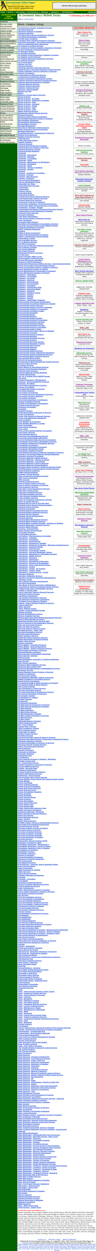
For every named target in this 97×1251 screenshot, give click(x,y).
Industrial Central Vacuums (28, 507)
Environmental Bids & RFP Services (8, 44)
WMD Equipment (6, 79)
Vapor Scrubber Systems (27, 1044)
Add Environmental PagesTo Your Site (8, 16)
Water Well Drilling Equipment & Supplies (34, 1180)
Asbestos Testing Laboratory (29, 86)
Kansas (20, 1246)
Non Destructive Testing (27, 676)
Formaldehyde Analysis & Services (31, 389)
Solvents (21, 944)
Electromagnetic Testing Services (31, 258)
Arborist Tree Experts (26, 73)
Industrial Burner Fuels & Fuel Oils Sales (33, 503)
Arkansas (35, 1244)
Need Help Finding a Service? (84, 532)
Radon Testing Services (27, 821)
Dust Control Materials (26, 249)
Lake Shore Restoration (27, 583)
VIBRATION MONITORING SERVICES (84, 493)
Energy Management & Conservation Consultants (37, 271)
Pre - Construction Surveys (28, 763)
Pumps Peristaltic (24, 795)
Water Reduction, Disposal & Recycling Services (36, 1122)
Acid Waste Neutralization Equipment (32, 37)
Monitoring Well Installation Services (32, 665)
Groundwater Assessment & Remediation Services (37, 442)
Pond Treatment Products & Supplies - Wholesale (37, 759)
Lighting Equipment (7, 106)
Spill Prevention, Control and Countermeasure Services (39, 957)
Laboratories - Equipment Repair (30, 547)
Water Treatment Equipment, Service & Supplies (36, 1128)
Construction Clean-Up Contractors (31, 202)
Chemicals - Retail (25, 166)
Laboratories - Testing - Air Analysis (31, 569)
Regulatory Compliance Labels (30, 843)
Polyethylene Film (25, 756)
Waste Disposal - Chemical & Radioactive (33, 1057)
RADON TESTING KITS (84, 319)
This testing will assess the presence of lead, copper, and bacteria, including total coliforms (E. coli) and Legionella (84, 235)
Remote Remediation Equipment (30, 857)
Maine (36, 1246)
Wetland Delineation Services (29, 1197)
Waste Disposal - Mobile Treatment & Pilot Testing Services (40, 1075)
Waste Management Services (29, 1093)
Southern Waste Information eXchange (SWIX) (84, 126)
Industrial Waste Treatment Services (31, 521)
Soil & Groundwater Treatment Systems (33, 904)
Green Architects (24, 420)
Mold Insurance (24, 658)
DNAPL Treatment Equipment (29, 229)
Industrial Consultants (26, 509)
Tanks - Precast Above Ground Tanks (32, 1015)
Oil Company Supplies (26, 696)
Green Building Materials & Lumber (31, 423)
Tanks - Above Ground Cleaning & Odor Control (36, 991)
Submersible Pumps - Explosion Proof (32, 981)
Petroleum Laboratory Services (30, 741)
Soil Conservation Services (28, 908)
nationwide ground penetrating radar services (84, 336)
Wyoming (56, 1250)
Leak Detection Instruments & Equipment (33, 599)
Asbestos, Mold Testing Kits (84, 328)
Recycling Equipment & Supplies (30, 837)
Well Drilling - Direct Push (28, 1187)
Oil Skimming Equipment (27, 703)
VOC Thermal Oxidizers (27, 1051)
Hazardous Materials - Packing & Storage (33, 460)
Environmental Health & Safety (29, 329)
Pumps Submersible (25, 806)
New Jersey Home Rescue (84, 488)
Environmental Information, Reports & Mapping (36, 331)
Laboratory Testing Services (84, 519)
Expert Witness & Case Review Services (33, 367)
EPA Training (5, 65)
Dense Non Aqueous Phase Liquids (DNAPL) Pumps (38, 226)
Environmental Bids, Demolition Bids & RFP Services (84, 548)
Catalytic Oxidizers (25, 142)
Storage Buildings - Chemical (29, 968)
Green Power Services (26, 432)
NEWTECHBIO (84, 374)
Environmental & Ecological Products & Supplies (36, 304)
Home (2, 12)
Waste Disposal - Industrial (28, 1068)
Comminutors (23, 187)
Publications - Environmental (29, 775)
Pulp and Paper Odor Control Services (32, 777)
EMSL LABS (84, 328)
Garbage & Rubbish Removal (29, 402)
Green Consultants (25, 425)
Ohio (68, 1247)
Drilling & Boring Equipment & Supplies (33, 235)
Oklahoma (74, 1247)
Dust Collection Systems (27, 247)
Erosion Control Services (27, 364)
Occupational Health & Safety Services (32, 685)
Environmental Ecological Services (31, 322)
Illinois (85, 1244)
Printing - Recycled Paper (27, 768)
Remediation (5, 77)
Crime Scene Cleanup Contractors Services (34, 218)
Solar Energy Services (26, 937)
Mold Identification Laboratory (29, 652)
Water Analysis (23, 1104)
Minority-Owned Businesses (29, 634)
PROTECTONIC (84, 205)
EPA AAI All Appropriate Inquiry (30, 360)
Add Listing (20, 12)
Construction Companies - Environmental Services (37, 204)
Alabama (20, 1244)
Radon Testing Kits (84, 504)
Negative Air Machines (26, 674)
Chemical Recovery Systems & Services (33, 148)
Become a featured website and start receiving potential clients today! (84, 83)
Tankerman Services (26, 988)
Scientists (22, 877)
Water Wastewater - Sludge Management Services (37, 1164)
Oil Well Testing (24, 719)
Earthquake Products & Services (30, 253)
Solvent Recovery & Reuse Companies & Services (37, 941)
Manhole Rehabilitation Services (30, 614)
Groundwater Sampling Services (30, 451)
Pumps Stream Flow (25, 805)
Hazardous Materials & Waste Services (32, 458)
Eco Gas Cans (23, 255)
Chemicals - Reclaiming (27, 164)
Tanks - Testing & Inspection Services (32, 1017)
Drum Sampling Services (27, 240)
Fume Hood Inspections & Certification (33, 400)
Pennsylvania (86, 1247)
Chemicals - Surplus (25, 169)
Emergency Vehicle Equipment (29, 262)
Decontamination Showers (28, 222)
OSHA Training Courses (27, 730)
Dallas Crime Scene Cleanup (84, 113)
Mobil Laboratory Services (28, 636)
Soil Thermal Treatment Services (30, 922)
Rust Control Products (26, 866)
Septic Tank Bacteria (7, 142)
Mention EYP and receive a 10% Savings (84, 198)
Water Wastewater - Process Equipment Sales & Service (39, 1148)
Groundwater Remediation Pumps (31, 449)
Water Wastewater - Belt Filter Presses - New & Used (38, 1137)
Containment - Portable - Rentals (30, 207)
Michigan (57, 1246)
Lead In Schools (84, 185)
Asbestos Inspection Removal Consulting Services (37, 80)
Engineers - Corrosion (26, 278)
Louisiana (31, 1246)
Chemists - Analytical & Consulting (31, 173)
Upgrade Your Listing (7, 28)
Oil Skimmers (5, 67)
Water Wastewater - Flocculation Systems (34, 1140)
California (42, 1244)
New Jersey (32, 1247)
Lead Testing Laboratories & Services (32, 598)
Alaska (26, 1244)
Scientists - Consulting (26, 879)
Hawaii (77, 1244)
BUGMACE (84, 310)
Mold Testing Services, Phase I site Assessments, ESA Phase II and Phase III (84, 426)
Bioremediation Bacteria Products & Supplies (35, 119)
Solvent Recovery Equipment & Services (33, 942)
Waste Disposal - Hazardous (28, 1066)
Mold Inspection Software (27, 656)
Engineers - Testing (25, 298)
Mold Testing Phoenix (84, 215)
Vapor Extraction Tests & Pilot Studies (32, 1042)
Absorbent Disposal (25, 30)
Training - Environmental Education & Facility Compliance (40, 1030)
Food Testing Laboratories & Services (32, 385)
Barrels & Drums (24, 97)
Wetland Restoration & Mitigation (30, 1200)
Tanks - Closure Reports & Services (31, 995)
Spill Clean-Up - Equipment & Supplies (32, 953)
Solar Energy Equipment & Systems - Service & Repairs (39, 932)
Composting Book (25, 193)
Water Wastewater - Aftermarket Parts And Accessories (39, 1135)
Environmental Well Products (29, 358)
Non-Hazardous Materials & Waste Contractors (36, 677)
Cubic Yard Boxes (6, 115)
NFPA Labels (5, 97)
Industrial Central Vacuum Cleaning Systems (35, 505)
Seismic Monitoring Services (29, 886)
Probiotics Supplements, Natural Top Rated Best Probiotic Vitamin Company (84, 296)
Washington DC (76, 1249)
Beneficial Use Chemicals (84, 348)
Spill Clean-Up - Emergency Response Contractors (37, 952)
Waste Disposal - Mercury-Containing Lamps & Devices (39, 1073)
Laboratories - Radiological (28, 560)
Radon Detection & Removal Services (32, 814)
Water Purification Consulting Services (33, 1118)
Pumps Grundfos (24, 794)
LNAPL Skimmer (24, 607)
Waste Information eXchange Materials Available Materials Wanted (84, 128)
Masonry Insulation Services (29, 616)
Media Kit (55, 12)
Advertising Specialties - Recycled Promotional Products (39, 42)
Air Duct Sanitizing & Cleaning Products (33, 50)
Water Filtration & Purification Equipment (33, 1111)
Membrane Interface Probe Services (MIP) (34, 621)
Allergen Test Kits (24, 64)
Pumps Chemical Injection (28, 785)
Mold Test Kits (23, 661)
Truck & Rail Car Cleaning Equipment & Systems (36, 1037)
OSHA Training (5, 63)
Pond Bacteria (5, 140)
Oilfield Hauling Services (27, 723)
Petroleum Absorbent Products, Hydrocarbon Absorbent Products (43, 739)
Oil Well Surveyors (25, 717)
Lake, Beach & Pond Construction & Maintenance (37, 585)
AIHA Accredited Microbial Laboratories (33, 44)
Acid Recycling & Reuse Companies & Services (36, 35)
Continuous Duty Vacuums (28, 213)
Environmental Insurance (5, 56)
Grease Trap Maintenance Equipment (32, 418)
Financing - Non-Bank (26, 383)
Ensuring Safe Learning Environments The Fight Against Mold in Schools (84, 511)
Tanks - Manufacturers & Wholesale (31, 1010)
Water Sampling (6, 92)
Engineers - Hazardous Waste (29, 289)
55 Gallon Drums (6, 118)
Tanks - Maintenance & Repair (29, 1008)
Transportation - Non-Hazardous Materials (34, 1033)
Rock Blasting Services (27, 863)
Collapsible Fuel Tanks (26, 184)
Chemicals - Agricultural (27, 155)
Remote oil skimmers (26, 855)
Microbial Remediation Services (30, 632)
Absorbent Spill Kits (25, 33)
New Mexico (39, 1247)
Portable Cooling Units (26, 761)
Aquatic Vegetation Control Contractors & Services (37, 71)
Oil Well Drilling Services (27, 712)
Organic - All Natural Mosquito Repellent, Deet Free (84, 312)
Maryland (41, 1246)
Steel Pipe (22, 966)
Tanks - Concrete (24, 997)
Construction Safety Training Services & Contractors (38, 206)
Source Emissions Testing (28, 950)
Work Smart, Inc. (84, 334)
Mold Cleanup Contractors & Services (32, 650)
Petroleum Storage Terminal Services (32, 745)
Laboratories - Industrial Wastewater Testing (35, 552)
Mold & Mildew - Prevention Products (32, 645)
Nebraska (88, 1246)
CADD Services (24, 138)
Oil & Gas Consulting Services (29, 690)
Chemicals (22, 153)
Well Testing (22, 1193)
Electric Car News (84, 146)
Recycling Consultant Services (30, 832)
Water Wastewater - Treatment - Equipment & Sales (37, 1169)
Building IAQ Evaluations (27, 135)
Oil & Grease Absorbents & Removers (32, 694)
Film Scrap (22, 378)
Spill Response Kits (25, 959)
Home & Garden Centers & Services (31, 483)
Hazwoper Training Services (28, 474)
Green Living (23, 429)
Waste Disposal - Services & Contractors (33, 1089)
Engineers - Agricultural (27, 275)
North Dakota (63, 1247)
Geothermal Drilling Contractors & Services (34, 413)
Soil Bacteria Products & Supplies (31, 906)
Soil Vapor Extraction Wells (28, 928)
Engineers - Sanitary (26, 295)
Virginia (61, 1249)
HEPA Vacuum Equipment (28, 478)
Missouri (76, 1246)
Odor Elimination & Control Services (32, 688)
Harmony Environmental (84, 476)
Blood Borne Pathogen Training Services (33, 128)
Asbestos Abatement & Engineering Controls (35, 79)
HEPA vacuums (24, 480)
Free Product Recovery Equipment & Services (35, 394)
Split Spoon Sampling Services (30, 961)
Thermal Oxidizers (25, 1024)
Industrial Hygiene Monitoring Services (33, 512)
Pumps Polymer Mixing (27, 797)
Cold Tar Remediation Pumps (29, 182)
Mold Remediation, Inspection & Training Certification (38, 659)
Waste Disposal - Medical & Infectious (32, 1071)
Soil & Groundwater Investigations (31, 899)
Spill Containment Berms (27, 955)
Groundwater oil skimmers (28, 445)
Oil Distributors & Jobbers (28, 697)
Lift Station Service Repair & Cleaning (32, 601)
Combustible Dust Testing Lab (84, 393)
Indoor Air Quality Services (28, 501)
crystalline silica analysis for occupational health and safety (84, 273)
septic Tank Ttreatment (84, 470)
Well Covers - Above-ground (28, 1186)
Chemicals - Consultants (27, 158)
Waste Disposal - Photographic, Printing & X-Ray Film (38, 1082)
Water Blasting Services (27, 1106)
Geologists (22, 409)
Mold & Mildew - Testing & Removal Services (35, 648)
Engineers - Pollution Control (29, 293)
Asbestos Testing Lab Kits (84, 245)
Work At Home (84, 40)
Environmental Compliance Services (84, 56)
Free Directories (6, 26)
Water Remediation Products (29, 1124)
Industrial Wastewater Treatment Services (34, 525)
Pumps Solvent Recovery (27, 803)
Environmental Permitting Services (31, 338)
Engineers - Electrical (26, 280)
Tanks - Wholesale (25, 1022)
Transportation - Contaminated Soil (31, 1031)
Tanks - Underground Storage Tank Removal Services (38, 1019)
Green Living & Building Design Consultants (35, 431)
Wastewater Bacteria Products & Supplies (34, 1102)
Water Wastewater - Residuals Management (34, 1153)
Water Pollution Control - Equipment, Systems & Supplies (40, 1115)
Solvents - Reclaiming (26, 946)
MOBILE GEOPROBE (84, 107)
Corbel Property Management (84, 587)
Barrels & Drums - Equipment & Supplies (33, 100)
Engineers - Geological (26, 285)
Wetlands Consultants (26, 1202)
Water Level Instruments (27, 1113)
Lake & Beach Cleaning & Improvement (33, 581)
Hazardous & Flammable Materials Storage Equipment (38, 454)
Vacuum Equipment (7, 111)
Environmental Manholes (27, 336)
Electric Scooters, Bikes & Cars (30, 256)
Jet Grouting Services (26, 532)
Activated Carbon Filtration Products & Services (36, 40)
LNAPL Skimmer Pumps (27, 609)
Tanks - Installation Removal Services (32, 1004)
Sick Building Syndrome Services (31, 893)
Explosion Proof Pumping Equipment (32, 369)
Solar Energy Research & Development (33, 935)
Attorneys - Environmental (28, 89)
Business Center (6, 24)
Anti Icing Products (25, 66)
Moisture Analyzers (25, 643)
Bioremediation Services (27, 124)
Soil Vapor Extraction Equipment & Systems (35, 924)
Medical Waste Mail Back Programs (31, 619)
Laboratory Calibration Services (30, 576)
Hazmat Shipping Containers (29, 471)
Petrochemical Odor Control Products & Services (36, 737)
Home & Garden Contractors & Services (33, 485)
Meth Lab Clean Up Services (29, 627)
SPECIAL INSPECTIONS (84, 281)
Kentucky (25, 1246)
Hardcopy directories (28, 1243)
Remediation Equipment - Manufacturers (33, 844)
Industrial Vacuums (25, 518)
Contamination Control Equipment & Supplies (35, 211)
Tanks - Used (23, 1020)
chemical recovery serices (84, 152)
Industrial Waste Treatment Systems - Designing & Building (40, 523)
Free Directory (32, 12)
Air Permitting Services (27, 53)
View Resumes (5, 133)
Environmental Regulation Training (31, 344)
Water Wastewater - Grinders (29, 1142)
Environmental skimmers (27, 347)
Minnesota (63, 1246)
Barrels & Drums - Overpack (28, 104)
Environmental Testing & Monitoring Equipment (36, 353)
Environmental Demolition (28, 313)
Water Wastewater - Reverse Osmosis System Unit (37, 1157)
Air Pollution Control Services (29, 57)
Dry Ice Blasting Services (27, 242)
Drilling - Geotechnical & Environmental (33, 236)
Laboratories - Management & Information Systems (37, 554)
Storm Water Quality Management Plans (33, 970)
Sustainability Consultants (28, 984)
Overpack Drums (6, 124)
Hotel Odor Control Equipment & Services (34, 489)
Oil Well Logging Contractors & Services (33, 716)
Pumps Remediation (25, 801)
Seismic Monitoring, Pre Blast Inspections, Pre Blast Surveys (84, 355)
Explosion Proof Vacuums (28, 371)
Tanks (20, 990)
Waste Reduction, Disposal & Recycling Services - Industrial (41, 1099)
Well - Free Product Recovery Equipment (33, 1184)
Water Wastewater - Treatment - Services (33, 1171)
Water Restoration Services (28, 1126)
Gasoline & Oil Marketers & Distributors (33, 403)
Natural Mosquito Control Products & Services (35, 672)
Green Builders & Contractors (29, 422)
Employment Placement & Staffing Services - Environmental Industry (44, 264)
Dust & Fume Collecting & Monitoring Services (36, 246)
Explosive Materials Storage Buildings (32, 373)
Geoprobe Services (25, 411)
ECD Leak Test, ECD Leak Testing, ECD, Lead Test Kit (84, 64)
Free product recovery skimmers (30, 396)
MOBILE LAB (84, 106)
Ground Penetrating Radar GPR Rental (32, 438)
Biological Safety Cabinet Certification (32, 117)
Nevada (93, 1246)
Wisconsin (93, 1249)
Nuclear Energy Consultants (29, 681)
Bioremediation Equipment (28, 120)
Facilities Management (26, 374)
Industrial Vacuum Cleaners (28, 514)
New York (46, 1247)
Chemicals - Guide (25, 160)
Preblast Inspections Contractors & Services (35, 765)
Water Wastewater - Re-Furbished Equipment (35, 1149)
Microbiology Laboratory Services (84, 526)
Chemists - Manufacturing (28, 177)
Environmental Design (26, 315)
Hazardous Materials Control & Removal (33, 463)
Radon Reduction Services (28, 817)
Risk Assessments (25, 861)
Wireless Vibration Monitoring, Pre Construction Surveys (84, 207)
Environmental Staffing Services (30, 351)
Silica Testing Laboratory (84, 271)
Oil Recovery (23, 701)
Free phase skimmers (26, 391)
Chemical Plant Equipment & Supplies (32, 146)
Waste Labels (5, 99)
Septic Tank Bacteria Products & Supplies (34, 890)
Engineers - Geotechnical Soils (30, 287)
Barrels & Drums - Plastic (27, 106)
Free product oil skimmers (28, 393)
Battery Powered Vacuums (28, 111)
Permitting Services (25, 736)
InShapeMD (84, 165)
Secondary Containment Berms (30, 883)
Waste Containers (24, 1053)
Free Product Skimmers (27, 398)
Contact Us (42, 1239)
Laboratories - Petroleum (27, 558)
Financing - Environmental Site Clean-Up (33, 382)
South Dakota (35, 1249)
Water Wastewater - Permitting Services (33, 1144)
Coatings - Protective (26, 178)
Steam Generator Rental (27, 964)
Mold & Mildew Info (7, 59)
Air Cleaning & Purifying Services (31, 46)
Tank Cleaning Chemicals (27, 986)
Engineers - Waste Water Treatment (31, 300)
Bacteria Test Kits (24, 91)
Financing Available (7, 50)
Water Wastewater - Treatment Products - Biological (37, 1173)
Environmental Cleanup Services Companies (35, 307)
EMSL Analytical (84, 462)
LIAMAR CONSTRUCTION (84, 303)
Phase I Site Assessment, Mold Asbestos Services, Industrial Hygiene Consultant (84, 366)
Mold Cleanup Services (8, 61)
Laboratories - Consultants (28, 540)
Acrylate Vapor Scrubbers (28, 39)
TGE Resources (84, 363)
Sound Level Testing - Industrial (30, 948)
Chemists (21, 171)
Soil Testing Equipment (27, 921)
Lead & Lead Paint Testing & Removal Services (36, 592)
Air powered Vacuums (26, 60)
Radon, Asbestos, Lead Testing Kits (84, 34)
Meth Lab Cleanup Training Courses (31, 628)
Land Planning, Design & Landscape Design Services (38, 587)
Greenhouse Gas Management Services (33, 436)
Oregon (79, 1247)
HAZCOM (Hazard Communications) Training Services (38, 469)
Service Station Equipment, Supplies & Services (36, 892)
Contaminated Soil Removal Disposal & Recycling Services (40, 209)
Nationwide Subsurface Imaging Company (84, 180)
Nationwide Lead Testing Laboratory (84, 573)
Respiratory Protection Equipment (31, 859)
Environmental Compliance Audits (31, 311)
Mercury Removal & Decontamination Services (36, 623)
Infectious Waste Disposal (28, 527)
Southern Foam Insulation (84, 580)
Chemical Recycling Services (84, 159)
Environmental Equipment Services (31, 325)
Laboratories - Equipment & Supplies (32, 543)
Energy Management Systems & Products (34, 273)
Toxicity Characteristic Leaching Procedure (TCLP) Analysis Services (44, 1028)
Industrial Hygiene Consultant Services (33, 511)
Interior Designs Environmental (30, 530)
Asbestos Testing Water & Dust (84, 246)
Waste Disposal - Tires (26, 1091)
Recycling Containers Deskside (30, 835)
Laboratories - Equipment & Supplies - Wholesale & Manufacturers (43, 545)
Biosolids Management (26, 126)
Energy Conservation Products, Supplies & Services (38, 267)
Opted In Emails (6, 31)
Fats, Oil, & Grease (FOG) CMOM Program (34, 376)
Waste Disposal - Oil (25, 1079)
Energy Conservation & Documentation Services (36, 266)
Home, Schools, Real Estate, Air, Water (84, 321)
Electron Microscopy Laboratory (74, 6)
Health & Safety (6, 86)
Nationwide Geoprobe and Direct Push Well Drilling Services (84, 222)
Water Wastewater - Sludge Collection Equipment (36, 1162)
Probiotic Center (84, 293)
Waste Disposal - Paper (27, 1080)
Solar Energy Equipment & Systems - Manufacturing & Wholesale (43, 930)
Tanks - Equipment (25, 999)
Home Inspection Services (28, 487)
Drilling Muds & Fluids (26, 238)
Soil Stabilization (24, 919)
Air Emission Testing (26, 51)
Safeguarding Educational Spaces (84, 73)
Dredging (21, 231)
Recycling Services (25, 839)
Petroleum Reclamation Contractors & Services (36, 743)
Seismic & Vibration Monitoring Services (33, 884)
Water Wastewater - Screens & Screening (33, 1160)
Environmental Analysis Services (30, 305)
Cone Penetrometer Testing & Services (33, 198)
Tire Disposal (23, 1026)
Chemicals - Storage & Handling (30, 168)
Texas (48, 1249)
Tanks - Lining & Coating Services (31, 1006)
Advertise (44, 12)
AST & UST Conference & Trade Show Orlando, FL (84, 196)
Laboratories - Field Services (29, 549)
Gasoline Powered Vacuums (28, 405)
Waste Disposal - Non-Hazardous (30, 1077)
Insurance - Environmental (28, 529)
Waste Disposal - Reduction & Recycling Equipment (38, 1086)
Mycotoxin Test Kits (25, 670)
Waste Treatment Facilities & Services (32, 1100)
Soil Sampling (23, 915)
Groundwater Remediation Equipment (32, 447)
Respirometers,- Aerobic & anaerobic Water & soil (84, 386)
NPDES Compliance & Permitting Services (34, 679)
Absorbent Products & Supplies (30, 31)
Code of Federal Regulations (29, 180)
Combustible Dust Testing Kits (84, 395)
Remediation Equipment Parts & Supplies (34, 848)
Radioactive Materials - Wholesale (31, 812)
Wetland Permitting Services (29, 1198)
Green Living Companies (84, 255)
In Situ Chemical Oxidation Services (31, 496)
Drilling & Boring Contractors (29, 233)
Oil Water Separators (26, 710)
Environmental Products (27, 340)
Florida (67, 1244)
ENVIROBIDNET (84, 546)
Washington (67, 1249)
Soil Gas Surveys (24, 912)
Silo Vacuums (23, 895)
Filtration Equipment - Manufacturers (32, 380)
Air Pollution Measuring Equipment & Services (35, 59)
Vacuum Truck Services (27, 1040)
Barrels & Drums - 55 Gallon (28, 99)
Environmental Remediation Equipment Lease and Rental (84, 447)
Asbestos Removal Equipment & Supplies (34, 82)
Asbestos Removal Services (28, 84)
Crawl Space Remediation (28, 217)
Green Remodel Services (27, 434)
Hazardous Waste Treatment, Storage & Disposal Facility (39, 467)
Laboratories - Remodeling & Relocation (33, 561)
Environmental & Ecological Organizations (34, 302)
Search (10, 12)
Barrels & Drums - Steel (27, 108)
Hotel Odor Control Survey (28, 491)
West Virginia (85, 1249)
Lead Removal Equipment (28, 596)
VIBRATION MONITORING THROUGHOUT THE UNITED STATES (84, 496)
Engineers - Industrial (26, 291)
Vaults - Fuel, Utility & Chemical (30, 1046)
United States (29, 19)
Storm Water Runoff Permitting (30, 971)
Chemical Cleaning (25, 144)
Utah (52, 1249)
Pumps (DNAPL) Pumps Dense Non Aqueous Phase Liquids (41, 779)
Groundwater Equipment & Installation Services (36, 443)
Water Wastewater (7, 72)
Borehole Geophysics (26, 131)
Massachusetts (49, 1246)
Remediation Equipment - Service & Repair (34, 846)
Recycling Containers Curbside (30, 834)
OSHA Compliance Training (28, 728)
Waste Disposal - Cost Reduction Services (34, 1059)
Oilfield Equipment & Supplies (29, 721)
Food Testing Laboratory (84, 171)
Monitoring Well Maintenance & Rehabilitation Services (39, 668)
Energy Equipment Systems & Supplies (33, 269)
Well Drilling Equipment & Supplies (31, 1191)
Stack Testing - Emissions (28, 962)
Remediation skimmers (27, 854)
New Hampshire (23, 1247)
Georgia (72, 1244)
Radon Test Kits (24, 819)
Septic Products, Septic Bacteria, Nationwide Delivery (84, 377)
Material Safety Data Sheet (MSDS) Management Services (40, 618)
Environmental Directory (27, 316)
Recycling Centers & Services (29, 830)
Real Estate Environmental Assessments (33, 824)
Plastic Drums (5, 126)
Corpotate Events (84, 343)
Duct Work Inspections (26, 244)
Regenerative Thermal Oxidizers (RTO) (32, 841)
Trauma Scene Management (28, 1035)
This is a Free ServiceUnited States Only (84, 534)
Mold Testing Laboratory (27, 663)
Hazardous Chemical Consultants (31, 456)
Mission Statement (69, 1239)
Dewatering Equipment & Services (31, 227)
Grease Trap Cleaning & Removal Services (34, 416)
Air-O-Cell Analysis (25, 62)
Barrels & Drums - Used (27, 109)
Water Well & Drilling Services (29, 1177)
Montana (81, 1246)
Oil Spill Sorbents (24, 708)
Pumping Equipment (7, 109)
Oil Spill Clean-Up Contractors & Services (34, 705)
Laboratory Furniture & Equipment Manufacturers (37, 578)
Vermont (56, 1249)
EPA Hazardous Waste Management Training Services (38, 362)
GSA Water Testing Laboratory (84, 230)
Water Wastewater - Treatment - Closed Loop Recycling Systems (42, 1166)
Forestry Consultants (26, 387)
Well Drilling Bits (24, 1189)
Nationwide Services (84, 353)
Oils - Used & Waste (25, 725)
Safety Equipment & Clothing (29, 870)
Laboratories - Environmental (29, 541)
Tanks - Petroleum (25, 1013)
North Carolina (54, 1247)
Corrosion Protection (26, 215)
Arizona (30, 1244)
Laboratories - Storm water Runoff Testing (34, 565)
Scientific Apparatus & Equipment (31, 875)
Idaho (81, 1244)
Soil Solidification (24, 917)
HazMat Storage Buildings (28, 472)
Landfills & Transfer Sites (27, 590)
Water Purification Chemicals (29, 1117)
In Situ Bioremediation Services (30, 494)
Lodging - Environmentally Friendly (31, 610)
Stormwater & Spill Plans (27, 973)
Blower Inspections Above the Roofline (33, 129)
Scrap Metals (23, 881)
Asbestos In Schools (84, 72)
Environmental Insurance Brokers (31, 334)
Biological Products (25, 115)
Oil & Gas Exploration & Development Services (36, 692)
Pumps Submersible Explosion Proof (32, 808)
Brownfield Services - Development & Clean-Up (36, 133)
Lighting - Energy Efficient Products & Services (36, 603)
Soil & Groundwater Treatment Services (33, 903)
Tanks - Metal (23, 1011)
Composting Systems (26, 195)
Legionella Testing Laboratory (84, 556)
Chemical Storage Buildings (28, 151)
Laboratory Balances (26, 574)
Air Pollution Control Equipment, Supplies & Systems (38, 55)
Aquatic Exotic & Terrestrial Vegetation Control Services (39, 70)
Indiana (90, 1244)
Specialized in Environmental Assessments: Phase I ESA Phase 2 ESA (84, 406)
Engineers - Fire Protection (28, 284)
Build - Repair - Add (84, 304)
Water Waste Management (28, 1133)
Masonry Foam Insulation (84, 581)
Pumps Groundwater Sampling (30, 792)
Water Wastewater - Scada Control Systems (34, 1158)
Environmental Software (27, 349)
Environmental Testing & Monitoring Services (35, 354)
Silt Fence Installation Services (30, 897)
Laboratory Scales (25, 579)
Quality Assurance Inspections (29, 810)
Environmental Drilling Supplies (30, 318)
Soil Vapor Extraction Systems (29, 926)
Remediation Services (26, 852)
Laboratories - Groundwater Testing (31, 550)
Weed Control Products (27, 1182)
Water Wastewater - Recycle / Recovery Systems (36, 1151)
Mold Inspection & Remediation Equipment (34, 654)
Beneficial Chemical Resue (84, 101)
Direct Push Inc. (84, 219)
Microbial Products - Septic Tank (30, 630)
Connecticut (54, 1244)
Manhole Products (25, 612)
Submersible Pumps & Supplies (30, 979)
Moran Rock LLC (84, 402)
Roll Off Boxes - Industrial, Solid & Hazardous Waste (38, 864)
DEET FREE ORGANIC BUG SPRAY (84, 566)
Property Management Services (30, 774)
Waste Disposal (24, 1055)
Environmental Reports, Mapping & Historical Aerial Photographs (7, 35)
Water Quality (5, 90)
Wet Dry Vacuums (24, 1195)
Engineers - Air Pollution (27, 276)
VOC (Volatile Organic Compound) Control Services (37, 1048)
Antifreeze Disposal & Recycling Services (34, 68)
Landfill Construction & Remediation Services (35, 589)
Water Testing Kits (84, 32)
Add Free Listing (54, 1239)
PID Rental (4, 88)
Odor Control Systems (26, 687)
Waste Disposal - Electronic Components (33, 1062)
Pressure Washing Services (28, 766)
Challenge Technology (84, 384)
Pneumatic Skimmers (26, 754)
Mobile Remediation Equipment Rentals (33, 639)
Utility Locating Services (27, 1039)
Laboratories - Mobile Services (29, 556)
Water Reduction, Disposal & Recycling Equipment (37, 1120)
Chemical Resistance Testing (29, 149)
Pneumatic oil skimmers (27, 752)
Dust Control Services (26, 251)
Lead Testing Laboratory (84, 572)
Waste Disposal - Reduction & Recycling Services (37, 1088)
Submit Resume (6, 131)
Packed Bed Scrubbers (26, 732)
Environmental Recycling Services (31, 342)
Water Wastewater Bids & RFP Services (33, 1175)
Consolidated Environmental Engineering (84, 424)
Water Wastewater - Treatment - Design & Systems (37, 1167)
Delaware (61, 1244)
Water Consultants (25, 1109)
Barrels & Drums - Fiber (27, 102)
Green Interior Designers (27, 427)
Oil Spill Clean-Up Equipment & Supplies (33, 707)
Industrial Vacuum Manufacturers (30, 516)
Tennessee (43, 1249)
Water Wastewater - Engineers (29, 1138)
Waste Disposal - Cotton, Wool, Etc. (31, 1060)
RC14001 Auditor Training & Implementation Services (38, 823)
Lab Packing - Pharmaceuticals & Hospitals (34, 536)
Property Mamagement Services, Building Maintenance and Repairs (84, 262)
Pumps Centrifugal (25, 783)
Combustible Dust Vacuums (28, 186)
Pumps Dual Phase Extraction (29, 788)
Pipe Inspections (24, 748)
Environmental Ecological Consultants (32, 320)
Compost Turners (24, 191)
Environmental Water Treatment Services (33, 356)
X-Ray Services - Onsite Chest (29, 1207)
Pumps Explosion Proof (27, 790)
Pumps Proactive (24, 799)
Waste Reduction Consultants (29, 1097)
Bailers (20, 93)
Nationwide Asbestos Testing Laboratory (84, 464)
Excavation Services (26, 365)
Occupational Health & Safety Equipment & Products (38, 683)
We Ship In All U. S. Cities (84, 471)
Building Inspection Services (29, 137)
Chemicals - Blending (26, 157)
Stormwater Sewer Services (28, 975)
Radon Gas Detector (25, 815)
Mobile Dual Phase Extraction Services (33, 638)
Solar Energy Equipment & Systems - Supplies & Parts (38, 933)
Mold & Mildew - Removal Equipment (32, 647)
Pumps (2, 70)
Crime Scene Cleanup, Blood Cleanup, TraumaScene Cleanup (84, 116)
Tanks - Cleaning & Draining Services (32, 993)
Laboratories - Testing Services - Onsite (33, 572)
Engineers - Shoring (25, 296)
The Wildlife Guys (84, 454)
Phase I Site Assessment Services (31, 746)
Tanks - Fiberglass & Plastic (28, 1001)
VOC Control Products (26, 1050)
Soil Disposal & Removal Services (31, 910)
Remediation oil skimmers (28, 850)
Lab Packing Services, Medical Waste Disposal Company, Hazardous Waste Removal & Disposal (84, 480)
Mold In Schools (84, 509)
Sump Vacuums (24, 982)
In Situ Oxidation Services (28, 498)
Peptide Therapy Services (28, 734)
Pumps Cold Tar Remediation (29, 786)
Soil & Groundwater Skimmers (29, 901)
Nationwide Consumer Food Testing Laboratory (84, 172)
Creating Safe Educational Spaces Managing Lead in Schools (84, 188)
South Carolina (26, 1249)
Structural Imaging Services (28, 977)
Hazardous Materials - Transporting (31, 462)
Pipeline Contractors (26, 750)
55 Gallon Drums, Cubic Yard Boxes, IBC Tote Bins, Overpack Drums (84, 92)
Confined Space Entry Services (30, 200)
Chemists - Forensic (25, 175)
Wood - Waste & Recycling (28, 1206)
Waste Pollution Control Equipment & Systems (36, 1095)
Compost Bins (23, 189)
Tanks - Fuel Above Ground (28, 1002)
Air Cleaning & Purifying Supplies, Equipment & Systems (40, 48)
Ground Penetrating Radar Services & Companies (37, 440)
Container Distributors (84, 90)
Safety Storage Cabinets (27, 873)
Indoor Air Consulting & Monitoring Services (35, 500)
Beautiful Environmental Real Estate (84, 138)
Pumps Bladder (24, 781)
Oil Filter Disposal (25, 699)
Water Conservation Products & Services (33, 1108)
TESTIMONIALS (68, 12)
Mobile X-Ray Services (26, 641)
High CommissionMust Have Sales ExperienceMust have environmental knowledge (84, 44)
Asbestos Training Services (28, 88)
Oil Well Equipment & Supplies (29, 714)
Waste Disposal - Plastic (27, 1084)
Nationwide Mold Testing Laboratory (84, 437)
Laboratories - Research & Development (33, 563)
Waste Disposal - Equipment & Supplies (33, 1064)
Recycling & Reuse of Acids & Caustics (33, 828)
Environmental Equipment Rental (30, 324)
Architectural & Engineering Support (32, 77)
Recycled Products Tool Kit (28, 826)
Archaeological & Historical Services (32, 75)
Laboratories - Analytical (27, 538)
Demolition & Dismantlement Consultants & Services (38, 224)
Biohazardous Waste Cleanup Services (33, 113)
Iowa (94, 1244)
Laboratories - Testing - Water (29, 570)
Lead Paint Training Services (29, 594)
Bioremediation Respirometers (29, 122)
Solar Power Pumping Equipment (30, 939)
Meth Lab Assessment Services (30, 625)
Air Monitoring (5, 84)
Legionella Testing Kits (84, 557)
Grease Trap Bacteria (8, 138)
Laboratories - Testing (26, 567)
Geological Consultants (27, 407)
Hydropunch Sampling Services (30, 492)
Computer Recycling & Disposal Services (33, 197)
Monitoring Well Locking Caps (29, 667)
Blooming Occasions (84, 342)
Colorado (48, 1244)
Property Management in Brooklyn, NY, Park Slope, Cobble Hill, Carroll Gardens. (84, 589)
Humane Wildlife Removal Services (84, 455)
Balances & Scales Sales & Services (31, 95)
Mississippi (70, 1246)
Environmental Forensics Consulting (32, 327)
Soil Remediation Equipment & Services (33, 913)
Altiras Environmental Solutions (84, 151)
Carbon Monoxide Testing (28, 140)
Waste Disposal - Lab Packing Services (33, 1069)
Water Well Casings (25, 1178)
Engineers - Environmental (28, 282)
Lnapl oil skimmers (25, 605)
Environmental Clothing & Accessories (33, 309)
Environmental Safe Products (29, 345)
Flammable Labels (7, 102)
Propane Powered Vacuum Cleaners (31, 772)
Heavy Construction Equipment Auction (33, 476)
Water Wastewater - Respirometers (31, 1155)
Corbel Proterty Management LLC (84, 260)
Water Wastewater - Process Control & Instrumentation (39, 1146)
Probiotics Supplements (27, 770)
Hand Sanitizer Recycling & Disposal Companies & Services (41, 452)
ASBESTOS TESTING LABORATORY (84, 288)
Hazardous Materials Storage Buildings (33, 465)
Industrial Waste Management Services (33, 520)
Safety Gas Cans (24, 872)
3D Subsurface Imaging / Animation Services (35, 28)
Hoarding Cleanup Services (28, 481)
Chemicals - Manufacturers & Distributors (34, 162)
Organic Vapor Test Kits (27, 726)
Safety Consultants (25, 868)
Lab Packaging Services (27, 534)
